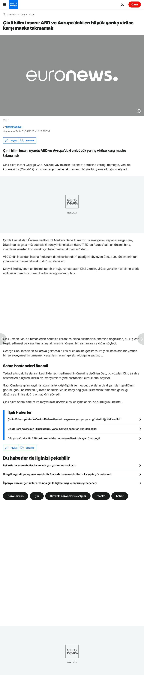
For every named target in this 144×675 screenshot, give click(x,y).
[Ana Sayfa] (4, 14)
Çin (32, 15)
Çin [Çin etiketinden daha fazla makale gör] (36, 496)
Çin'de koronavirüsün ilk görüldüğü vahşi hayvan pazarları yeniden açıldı (52, 428)
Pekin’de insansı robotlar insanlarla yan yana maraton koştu (39, 465)
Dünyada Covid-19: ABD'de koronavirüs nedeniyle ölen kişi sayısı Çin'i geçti (54, 438)
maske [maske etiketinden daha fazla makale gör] (101, 496)
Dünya (23, 15)
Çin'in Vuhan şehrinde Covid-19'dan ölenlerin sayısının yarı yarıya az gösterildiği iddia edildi (64, 419)
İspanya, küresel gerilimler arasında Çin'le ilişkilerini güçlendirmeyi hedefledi (50, 483)
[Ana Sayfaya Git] (13, 4)
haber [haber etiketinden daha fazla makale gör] (120, 496)
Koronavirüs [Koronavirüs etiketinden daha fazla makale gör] (16, 496)
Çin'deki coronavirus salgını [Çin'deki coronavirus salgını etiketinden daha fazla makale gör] (68, 496)
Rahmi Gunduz (13, 126)
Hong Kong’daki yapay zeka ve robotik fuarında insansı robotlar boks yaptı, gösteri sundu (57, 474)
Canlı (134, 4)
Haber (12, 15)
